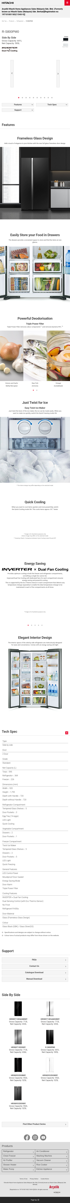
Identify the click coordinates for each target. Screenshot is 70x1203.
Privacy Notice (34, 1179)
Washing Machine (44, 1156)
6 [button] (37, 97)
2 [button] (22, 97)
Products (11, 21)
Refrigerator (20, 21)
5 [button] (33, 97)
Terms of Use (23, 1179)
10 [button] (52, 97)
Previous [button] (13, 74)
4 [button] (29, 97)
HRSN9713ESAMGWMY (50, 1019)
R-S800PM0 (50, 1047)
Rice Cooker (41, 1165)
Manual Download (34, 979)
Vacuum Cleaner (43, 1160)
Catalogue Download (34, 972)
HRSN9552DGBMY (18, 1075)
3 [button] (26, 97)
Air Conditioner (42, 1151)
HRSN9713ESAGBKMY (18, 1019)
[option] (35, 65)
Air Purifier (7, 1160)
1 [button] (18, 97)
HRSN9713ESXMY (18, 1047)
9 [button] (48, 97)
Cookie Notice (45, 1179)
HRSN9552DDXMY (18, 1104)
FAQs (34, 960)
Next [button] (59, 74)
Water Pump (8, 1169)
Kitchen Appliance (44, 1169)
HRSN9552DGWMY (50, 1075)
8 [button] (44, 97)
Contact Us (34, 966)
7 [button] (40, 97)
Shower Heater (9, 1165)
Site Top (4, 21)
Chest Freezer (9, 1156)
